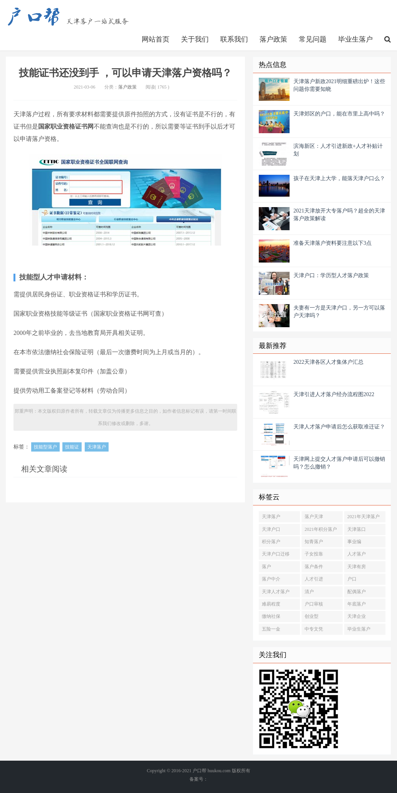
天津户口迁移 (276, 554)
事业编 (354, 541)
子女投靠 (314, 554)
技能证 (72, 447)
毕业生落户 (355, 39)
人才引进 (314, 579)
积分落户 (271, 541)
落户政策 (273, 39)
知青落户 (314, 541)
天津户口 (271, 529)
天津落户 (96, 447)
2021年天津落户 (363, 516)
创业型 (311, 616)
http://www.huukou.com (73, 17)
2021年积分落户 (321, 529)
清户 (309, 591)
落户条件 (314, 566)
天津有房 (356, 566)
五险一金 (271, 629)
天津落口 (356, 529)
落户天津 (314, 516)
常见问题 (313, 39)
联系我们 (234, 39)
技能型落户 (45, 447)
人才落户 (356, 554)
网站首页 (155, 39)
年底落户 (356, 604)
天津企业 (356, 616)
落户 (266, 566)
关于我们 (195, 39)
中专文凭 (314, 629)
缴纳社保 (271, 616)
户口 (352, 579)
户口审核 (314, 604)
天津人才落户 (276, 591)
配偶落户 (356, 591)
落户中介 (271, 579)
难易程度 (271, 604)
